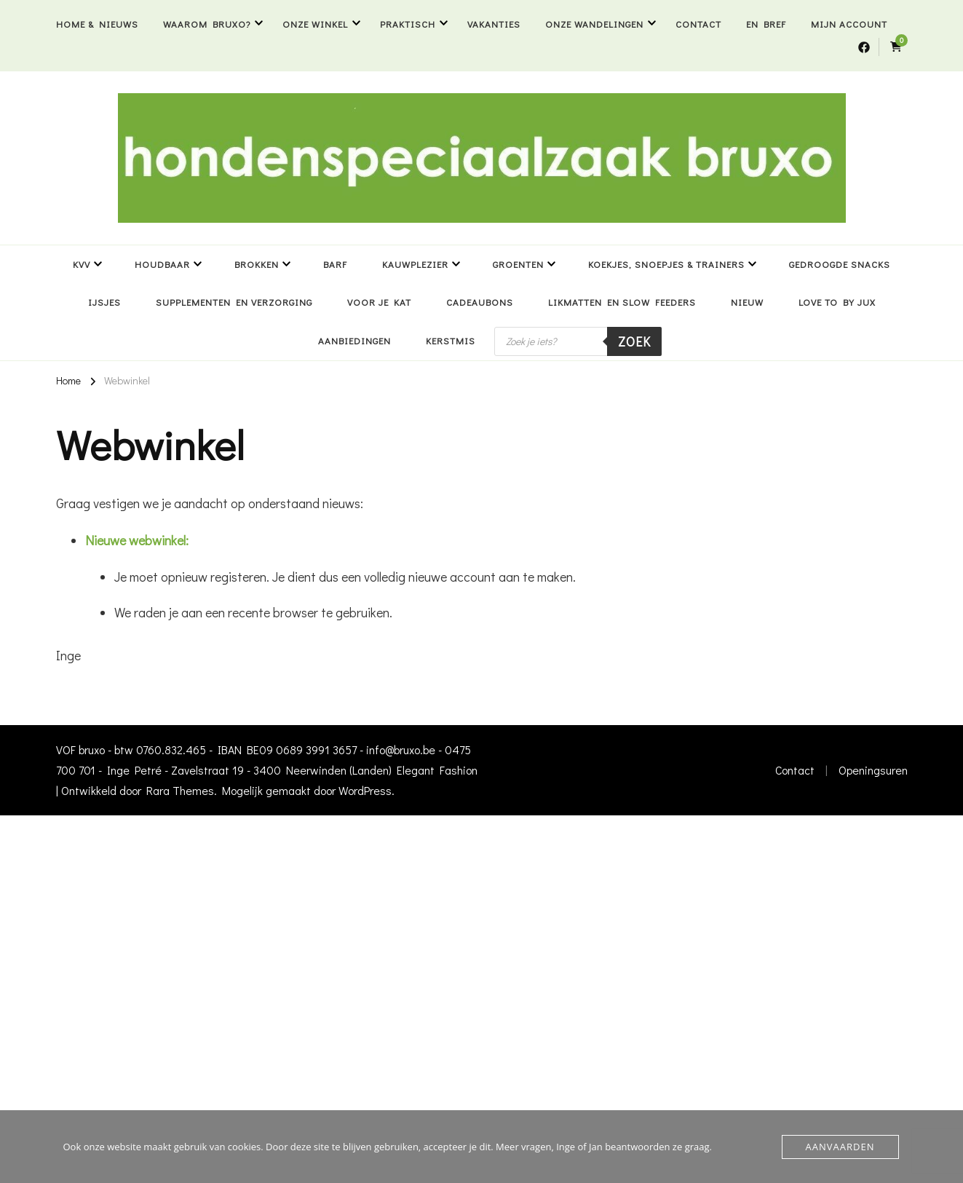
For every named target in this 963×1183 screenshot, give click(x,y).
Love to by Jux (837, 302)
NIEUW (747, 302)
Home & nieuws (97, 23)
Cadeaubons (479, 302)
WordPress (365, 790)
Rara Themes (180, 790)
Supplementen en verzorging (234, 302)
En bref (766, 23)
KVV (81, 264)
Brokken (256, 264)
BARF (335, 264)
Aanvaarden (840, 1146)
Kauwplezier (415, 264)
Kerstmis (450, 340)
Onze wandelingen (594, 23)
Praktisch (407, 23)
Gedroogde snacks (839, 264)
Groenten (518, 264)
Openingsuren (873, 770)
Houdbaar (162, 264)
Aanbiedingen (354, 340)
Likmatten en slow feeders (622, 302)
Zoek (634, 341)
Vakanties (493, 23)
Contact (698, 23)
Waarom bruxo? (206, 23)
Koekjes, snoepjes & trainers (666, 264)
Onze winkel (315, 23)
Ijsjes (104, 302)
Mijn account (849, 23)
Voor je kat (379, 302)
